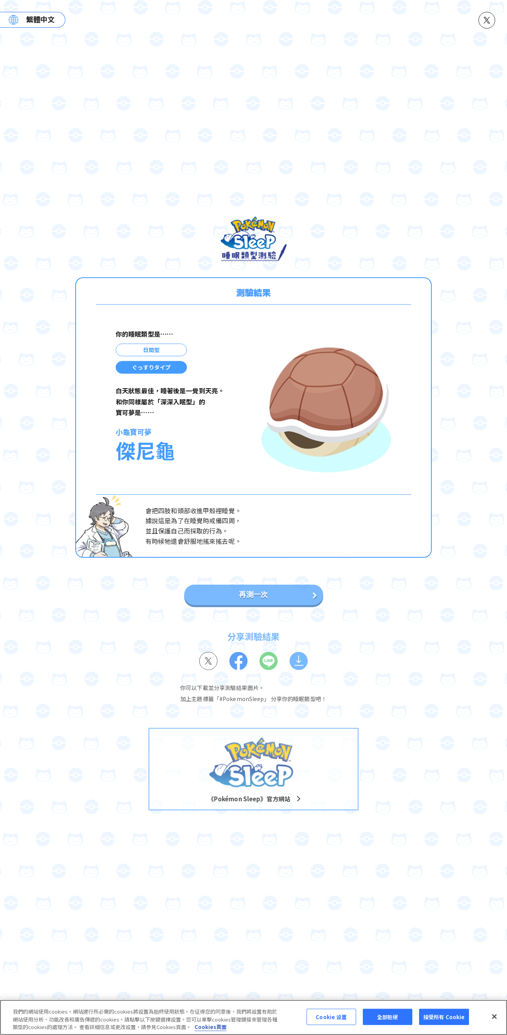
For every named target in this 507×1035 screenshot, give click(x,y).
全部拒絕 (387, 1017)
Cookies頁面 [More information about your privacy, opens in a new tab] (210, 1027)
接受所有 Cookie (444, 1017)
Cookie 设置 (331, 1017)
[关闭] (494, 1017)
